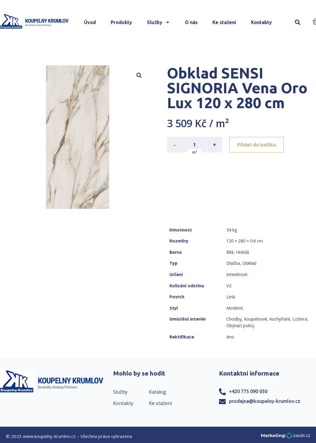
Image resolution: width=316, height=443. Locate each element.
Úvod (90, 22)
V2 (228, 285)
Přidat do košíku (256, 144)
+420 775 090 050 (248, 391)
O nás (191, 22)
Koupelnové (255, 319)
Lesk (230, 296)
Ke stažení (224, 22)
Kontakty (261, 22)
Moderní (234, 308)
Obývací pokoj (240, 325)
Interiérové (236, 274)
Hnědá (242, 252)
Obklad (249, 263)
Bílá (230, 252)
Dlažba (233, 263)
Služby (158, 22)
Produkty (121, 22)
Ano (230, 337)
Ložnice (300, 319)
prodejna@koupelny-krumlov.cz (264, 401)
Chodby (234, 319)
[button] (297, 22)
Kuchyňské (279, 319)
